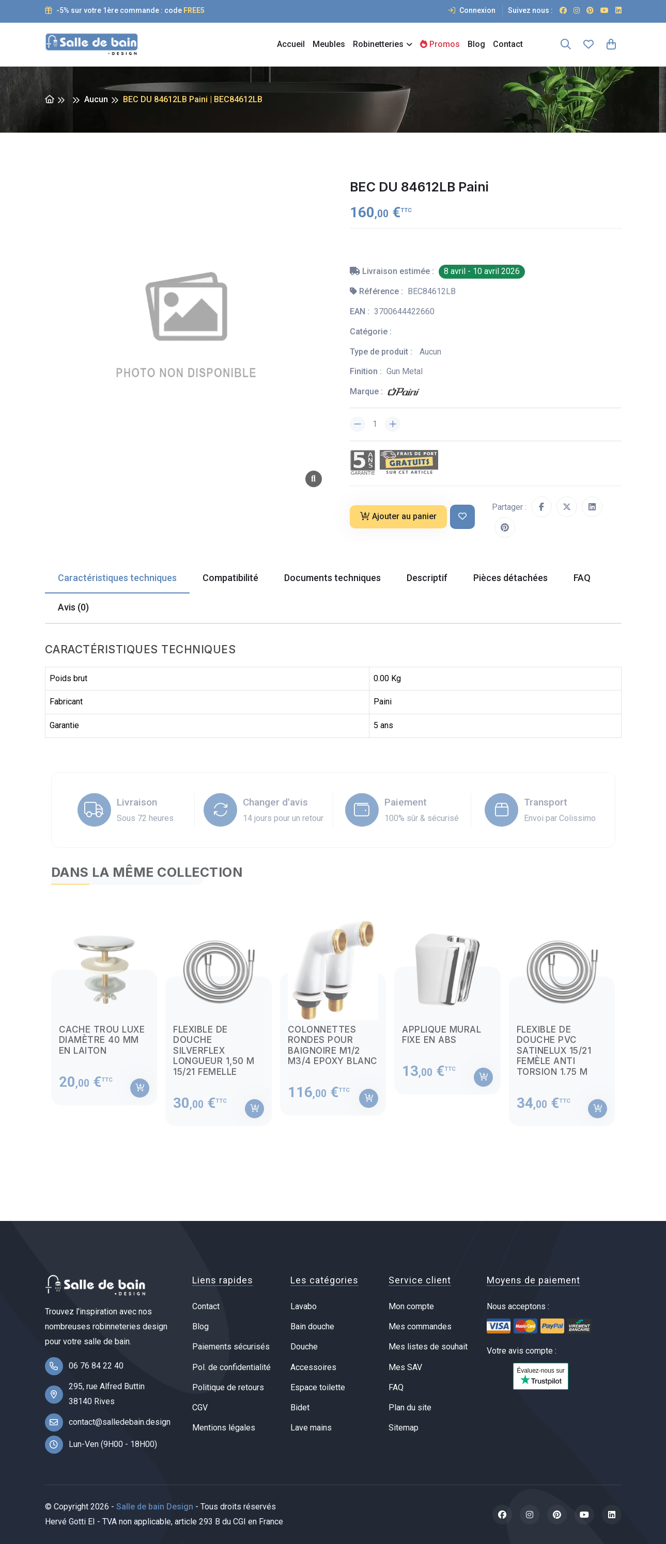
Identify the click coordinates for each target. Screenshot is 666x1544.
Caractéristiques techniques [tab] (117, 577)
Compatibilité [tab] (230, 577)
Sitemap (404, 1428)
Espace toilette (317, 1387)
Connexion (471, 10)
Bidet (299, 1407)
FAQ (396, 1387)
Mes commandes (420, 1326)
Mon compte (411, 1306)
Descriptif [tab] (427, 577)
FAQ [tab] (582, 577)
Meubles (329, 44)
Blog (476, 44)
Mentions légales (223, 1428)
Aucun (96, 99)
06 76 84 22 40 (96, 1366)
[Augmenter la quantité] (392, 424)
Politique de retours (228, 1387)
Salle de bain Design (154, 1506)
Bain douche (312, 1326)
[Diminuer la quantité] (357, 424)
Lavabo (303, 1306)
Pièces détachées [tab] (510, 577)
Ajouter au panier (398, 516)
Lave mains (311, 1428)
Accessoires (313, 1367)
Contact (508, 44)
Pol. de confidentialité (231, 1367)
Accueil (291, 44)
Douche (304, 1347)
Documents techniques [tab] (332, 577)
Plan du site (410, 1407)
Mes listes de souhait (428, 1347)
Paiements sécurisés (231, 1347)
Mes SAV (405, 1367)
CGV (200, 1407)
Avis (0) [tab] (73, 607)
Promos (440, 44)
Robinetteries (378, 44)
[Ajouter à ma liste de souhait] (462, 517)
